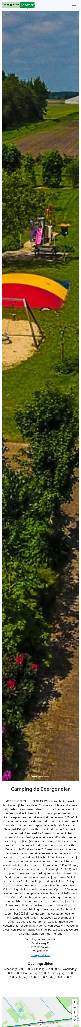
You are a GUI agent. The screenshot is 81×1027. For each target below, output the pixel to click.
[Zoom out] (74, 1007)
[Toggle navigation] (74, 5)
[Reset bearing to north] (74, 1013)
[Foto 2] (40, 777)
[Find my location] (74, 1020)
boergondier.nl (40, 955)
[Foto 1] (34, 777)
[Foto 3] (46, 777)
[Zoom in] (74, 1002)
